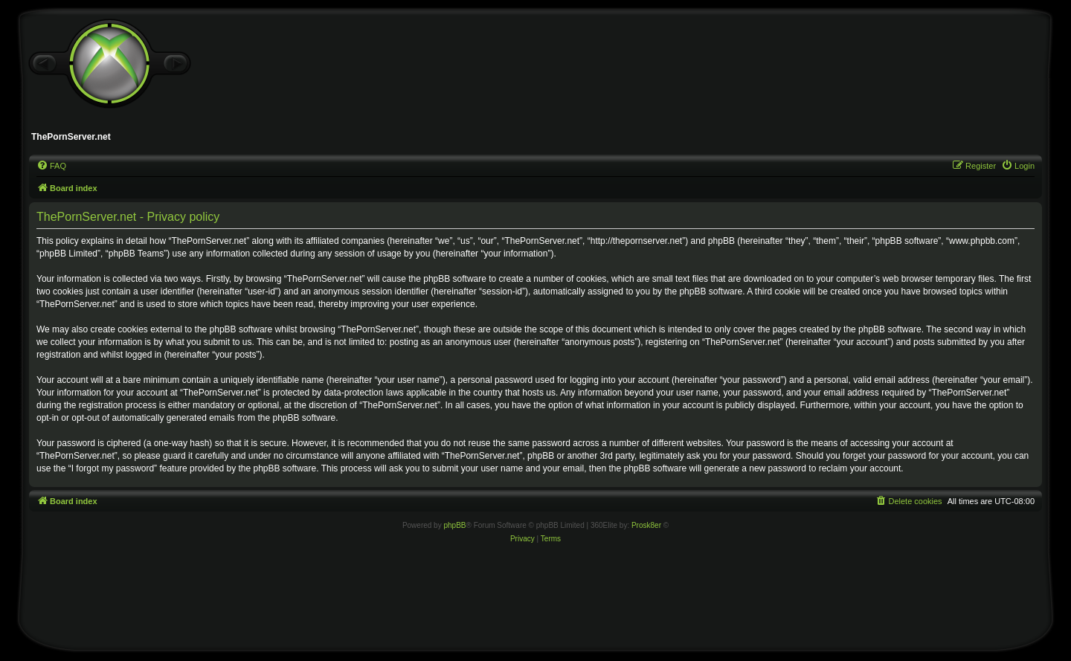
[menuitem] (51, 166)
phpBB (454, 525)
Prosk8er (646, 525)
